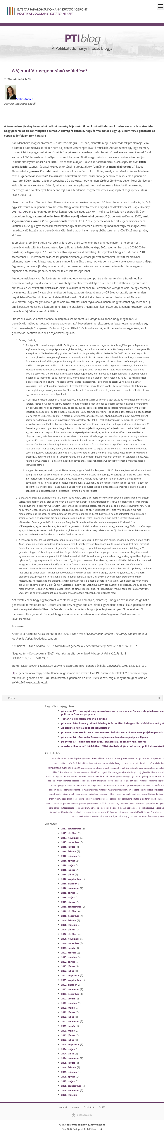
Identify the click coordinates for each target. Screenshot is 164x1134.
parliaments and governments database (90, 799)
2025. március (69, 1072)
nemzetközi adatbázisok (152, 794)
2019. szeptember (71, 906)
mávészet (158, 790)
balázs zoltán (59, 763)
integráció (101, 781)
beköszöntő (72, 763)
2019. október (69, 911)
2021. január (68, 948)
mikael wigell (68, 794)
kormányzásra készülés (140, 786)
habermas (156, 777)
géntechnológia (123, 777)
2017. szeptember (71, 828)
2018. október (69, 883)
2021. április (68, 961)
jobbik (110, 781)
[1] (21, 212)
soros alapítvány (83, 808)
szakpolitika (106, 808)
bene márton (95, 763)
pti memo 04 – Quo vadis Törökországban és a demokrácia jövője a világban (104, 737)
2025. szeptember (71, 1085)
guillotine (136, 777)
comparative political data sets (124, 768)
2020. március (69, 925)
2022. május (68, 1007)
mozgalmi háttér (107, 794)
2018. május (68, 865)
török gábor (112, 812)
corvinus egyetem (147, 768)
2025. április (68, 1076)
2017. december (70, 842)
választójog (124, 816)
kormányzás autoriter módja (116, 786)
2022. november (70, 1021)
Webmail (63, 1107)
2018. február (68, 851)
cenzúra (150, 763)
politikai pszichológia (88, 804)
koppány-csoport (95, 786)
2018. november (70, 888)
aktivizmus (61, 758)
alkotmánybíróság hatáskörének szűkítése (86, 758)
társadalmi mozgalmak (71, 812)
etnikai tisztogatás (54, 777)
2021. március (69, 957)
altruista (109, 758)
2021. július (67, 971)
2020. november (70, 938)
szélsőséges (132, 808)
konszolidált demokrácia (75, 786)
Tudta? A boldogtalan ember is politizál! (84, 718)
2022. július (67, 1016)
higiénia (51, 781)
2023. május (68, 1030)
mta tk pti (126, 794)
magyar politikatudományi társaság (123, 790)
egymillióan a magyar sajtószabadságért (119, 772)
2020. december (70, 943)
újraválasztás (156, 812)
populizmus (152, 803)
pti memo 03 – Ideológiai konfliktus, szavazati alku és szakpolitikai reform (103, 741)
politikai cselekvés (54, 804)
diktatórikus (58, 772)
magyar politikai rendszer (95, 790)
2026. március (69, 1095)
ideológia (76, 781)
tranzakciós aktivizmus (139, 812)
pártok (137, 798)
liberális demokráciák (73, 790)
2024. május (68, 1049)
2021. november (70, 989)
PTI (82, 38)
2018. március (69, 856)
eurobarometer (70, 777)
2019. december (70, 915)
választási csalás (91, 816)
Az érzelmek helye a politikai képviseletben (85, 727)
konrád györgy (57, 786)
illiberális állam (89, 781)
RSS (102, 1107)
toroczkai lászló (99, 812)
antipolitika (156, 758)
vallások (133, 816)
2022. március (69, 1003)
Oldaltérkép (89, 1107)
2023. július (67, 1040)
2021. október (69, 984)
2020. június (68, 929)
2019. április (68, 892)
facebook (104, 777)
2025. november (70, 1090)
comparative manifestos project (95, 768)
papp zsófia (67, 799)
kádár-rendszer (140, 781)
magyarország (147, 790)
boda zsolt (134, 763)
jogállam (118, 781)
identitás (67, 781)
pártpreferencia (149, 799)
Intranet (75, 1107)
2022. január (68, 998)
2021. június (68, 966)
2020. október (69, 934)
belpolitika (83, 763)
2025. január (68, 1062)
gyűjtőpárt (146, 777)
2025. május (68, 1081)
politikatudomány (109, 803)
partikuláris (127, 799)
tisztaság (87, 812)
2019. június (68, 902)
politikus (124, 804)
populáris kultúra (137, 804)
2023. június (68, 1035)
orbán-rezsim (55, 799)
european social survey (89, 777)
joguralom (128, 781)
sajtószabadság (67, 808)
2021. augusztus (70, 975)
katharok (153, 781)
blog (117, 763)
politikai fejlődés (70, 804)
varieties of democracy (149, 816)
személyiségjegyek (147, 808)
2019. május (68, 897)
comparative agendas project (63, 768)
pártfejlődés (115, 799)
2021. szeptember (71, 980)
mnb (78, 794)
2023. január (68, 1026)
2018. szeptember (71, 879)
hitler (59, 781)
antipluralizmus (142, 758)
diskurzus (68, 772)
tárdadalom (54, 812)
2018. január (68, 846)
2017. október (69, 833)
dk (75, 772)
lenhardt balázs (55, 790)
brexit (142, 763)
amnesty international (124, 758)
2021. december (70, 994)
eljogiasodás (144, 772)
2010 (53, 758)
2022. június (68, 1012)
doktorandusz (83, 772)
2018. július (67, 874)
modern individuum (89, 794)
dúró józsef (95, 772)
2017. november (70, 837)
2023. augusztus (70, 1044)
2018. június (68, 870)
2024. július (67, 1053)
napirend (136, 794)
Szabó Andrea (24, 99)
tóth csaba (123, 812)
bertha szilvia (108, 763)
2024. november (70, 1058)
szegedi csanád (119, 808)
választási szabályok (109, 816)
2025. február (68, 1067)
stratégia (95, 808)
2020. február (68, 920)
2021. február (68, 952)
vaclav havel (77, 816)
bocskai (125, 763)
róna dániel (54, 808)
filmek (112, 777)
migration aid (55, 794)
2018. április (68, 860)
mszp (118, 794)
